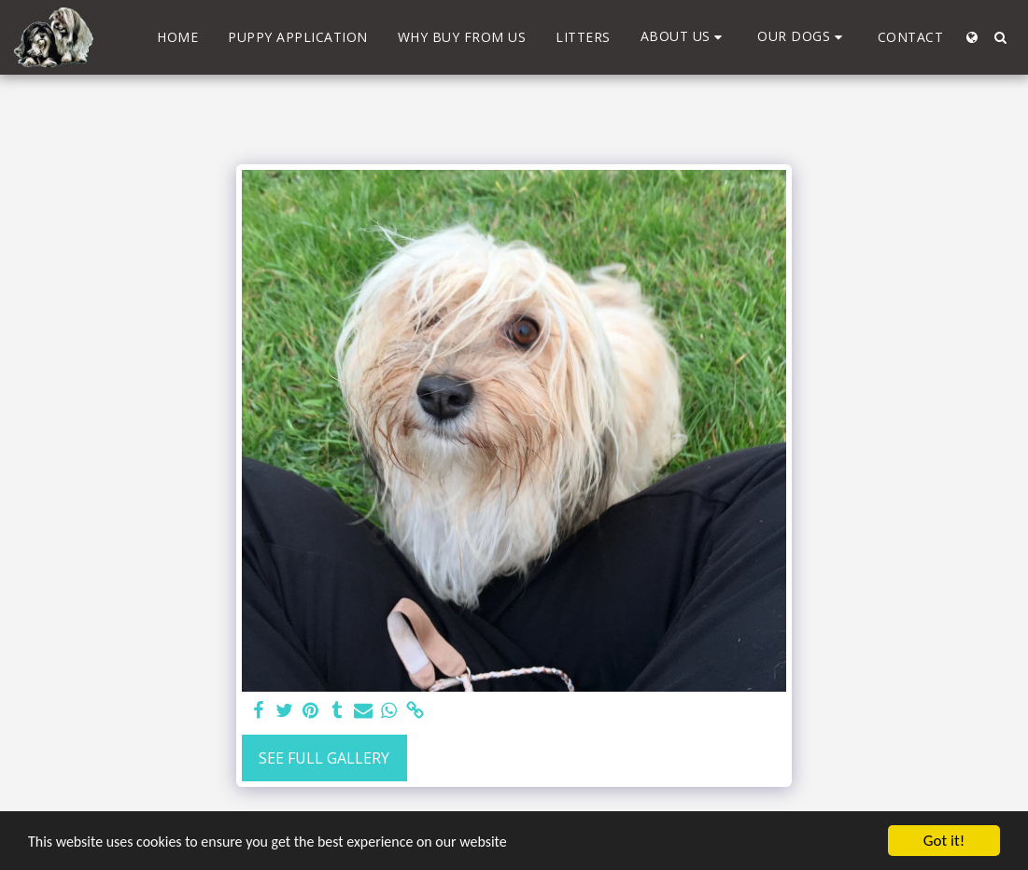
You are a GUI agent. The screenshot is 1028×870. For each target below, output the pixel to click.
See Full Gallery (324, 758)
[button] (684, 36)
